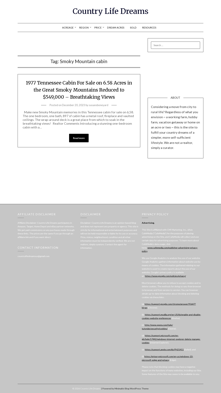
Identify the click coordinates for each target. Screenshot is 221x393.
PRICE (98, 27)
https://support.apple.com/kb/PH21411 (164, 349)
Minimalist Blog (122, 388)
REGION (84, 27)
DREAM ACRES (116, 27)
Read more (79, 138)
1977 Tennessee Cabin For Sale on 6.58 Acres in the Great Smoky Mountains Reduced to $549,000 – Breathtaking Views (79, 90)
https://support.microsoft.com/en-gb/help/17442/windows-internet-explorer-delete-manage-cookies (171, 339)
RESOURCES (149, 27)
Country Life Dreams (110, 11)
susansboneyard (98, 105)
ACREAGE (68, 27)
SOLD (133, 27)
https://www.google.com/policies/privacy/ (165, 276)
